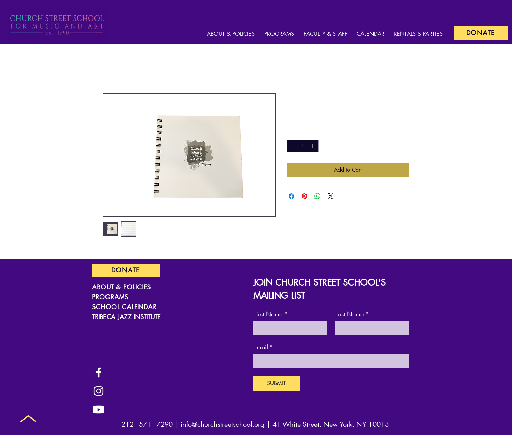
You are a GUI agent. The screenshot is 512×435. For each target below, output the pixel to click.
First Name (270, 314)
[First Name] (288, 327)
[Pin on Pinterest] (304, 196)
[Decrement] (292, 146)
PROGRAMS (110, 297)
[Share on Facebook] (291, 196)
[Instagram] (98, 391)
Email (263, 347)
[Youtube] (98, 409)
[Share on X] (330, 196)
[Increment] (313, 146)
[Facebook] (98, 372)
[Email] (329, 360)
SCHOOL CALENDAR (124, 307)
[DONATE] (481, 33)
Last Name (352, 314)
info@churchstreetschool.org (223, 424)
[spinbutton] (303, 146)
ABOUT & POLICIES (121, 287)
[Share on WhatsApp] (317, 196)
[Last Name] (370, 327)
